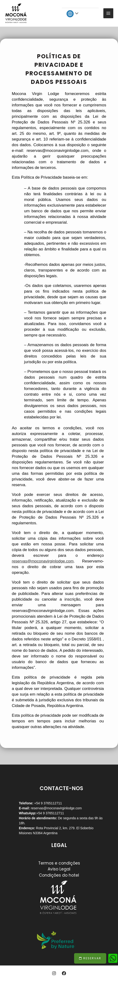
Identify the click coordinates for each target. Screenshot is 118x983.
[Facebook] (64, 973)
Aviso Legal (59, 869)
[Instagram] (54, 973)
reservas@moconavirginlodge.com (56, 808)
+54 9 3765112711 (50, 813)
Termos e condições (59, 863)
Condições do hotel (59, 875)
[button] (90, 958)
